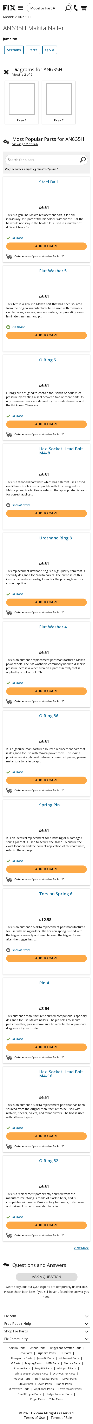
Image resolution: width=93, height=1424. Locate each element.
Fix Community (16, 1339)
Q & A (49, 50)
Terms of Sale (61, 1417)
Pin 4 (44, 983)
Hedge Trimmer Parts (59, 1394)
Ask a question (46, 1277)
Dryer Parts (69, 1378)
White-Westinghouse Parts (31, 1373)
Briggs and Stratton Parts (65, 1348)
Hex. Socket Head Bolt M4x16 (61, 1074)
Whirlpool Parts (66, 1368)
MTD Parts (52, 1363)
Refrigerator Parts (46, 1378)
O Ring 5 (47, 360)
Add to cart (46, 246)
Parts (33, 50)
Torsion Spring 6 (55, 894)
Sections (14, 50)
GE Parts (65, 1353)
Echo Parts (25, 1353)
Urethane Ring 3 (55, 538)
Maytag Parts (33, 1363)
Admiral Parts (17, 1348)
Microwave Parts (19, 1389)
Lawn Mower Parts (70, 1389)
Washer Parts (22, 1378)
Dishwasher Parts (64, 1373)
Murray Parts (72, 1363)
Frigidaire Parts (46, 1353)
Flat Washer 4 (53, 627)
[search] (68, 8)
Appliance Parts (44, 1389)
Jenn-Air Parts (45, 1358)
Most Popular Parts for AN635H (48, 138)
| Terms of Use (33, 1417)
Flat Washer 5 (53, 271)
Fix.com (10, 1316)
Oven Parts (45, 1384)
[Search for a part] (46, 160)
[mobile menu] (20, 8)
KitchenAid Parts (69, 1358)
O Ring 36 (48, 716)
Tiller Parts (56, 1399)
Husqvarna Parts (21, 1358)
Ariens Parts (38, 1348)
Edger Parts (37, 1399)
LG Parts (15, 1363)
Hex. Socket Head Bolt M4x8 (61, 451)
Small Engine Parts (29, 1394)
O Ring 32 (48, 1161)
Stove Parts (26, 1384)
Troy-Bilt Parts (43, 1368)
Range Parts (64, 1384)
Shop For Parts (16, 1331)
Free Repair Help (17, 1323)
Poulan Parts (22, 1368)
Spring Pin (49, 805)
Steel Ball (48, 182)
